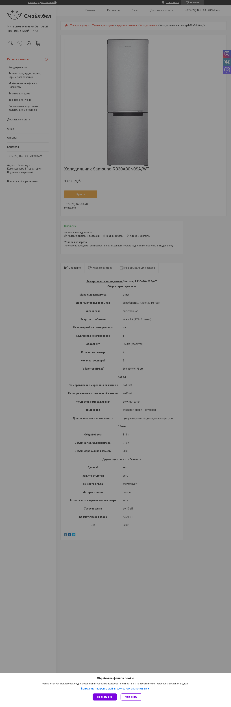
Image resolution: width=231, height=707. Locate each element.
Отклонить (131, 696)
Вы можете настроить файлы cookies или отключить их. (114, 688)
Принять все (104, 696)
